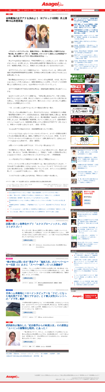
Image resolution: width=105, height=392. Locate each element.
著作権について (84, 375)
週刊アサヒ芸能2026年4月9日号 (45, 282)
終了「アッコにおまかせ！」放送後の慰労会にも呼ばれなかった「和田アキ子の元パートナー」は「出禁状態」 (86, 20)
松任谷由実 (48, 346)
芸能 (18, 10)
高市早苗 (36, 356)
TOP (10, 10)
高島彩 (60, 282)
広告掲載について (93, 375)
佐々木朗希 (44, 353)
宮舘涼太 (16, 353)
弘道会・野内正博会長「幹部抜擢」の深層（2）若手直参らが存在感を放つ (86, 51)
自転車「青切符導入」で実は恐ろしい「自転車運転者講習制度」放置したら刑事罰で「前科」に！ (86, 47)
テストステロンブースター (49, 244)
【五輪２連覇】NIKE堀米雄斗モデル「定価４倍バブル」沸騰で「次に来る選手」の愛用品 (56, 185)
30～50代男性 (59, 244)
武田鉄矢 (38, 346)
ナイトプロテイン (40, 246)
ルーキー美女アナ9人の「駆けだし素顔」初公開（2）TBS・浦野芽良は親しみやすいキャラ (19, 185)
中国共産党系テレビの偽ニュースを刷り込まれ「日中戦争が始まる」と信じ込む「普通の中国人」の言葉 (86, 31)
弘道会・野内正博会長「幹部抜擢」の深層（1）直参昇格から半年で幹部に (86, 61)
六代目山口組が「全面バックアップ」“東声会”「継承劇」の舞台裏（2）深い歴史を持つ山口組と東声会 (86, 37)
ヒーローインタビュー (48, 317)
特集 (30, 244)
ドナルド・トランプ (27, 353)
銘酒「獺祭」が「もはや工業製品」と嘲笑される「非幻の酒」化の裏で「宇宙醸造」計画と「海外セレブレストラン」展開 (86, 26)
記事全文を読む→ (29, 240)
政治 (43, 10)
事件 (51, 10)
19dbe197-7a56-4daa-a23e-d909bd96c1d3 (19, 356)
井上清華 (21, 181)
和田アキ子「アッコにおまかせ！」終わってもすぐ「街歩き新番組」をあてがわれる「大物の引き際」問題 (86, 56)
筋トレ (65, 244)
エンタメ (67, 10)
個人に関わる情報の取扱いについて (70, 375)
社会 (34, 10)
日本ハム (40, 317)
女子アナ (59, 10)
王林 (58, 353)
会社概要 (37, 375)
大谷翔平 (52, 353)
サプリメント (39, 244)
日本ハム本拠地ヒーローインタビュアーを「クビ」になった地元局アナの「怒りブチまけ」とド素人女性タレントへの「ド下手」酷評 (36, 296)
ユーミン (43, 346)
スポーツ (26, 10)
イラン (37, 353)
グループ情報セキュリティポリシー (50, 375)
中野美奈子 (40, 284)
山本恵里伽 (33, 181)
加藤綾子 (56, 282)
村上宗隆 (9, 353)
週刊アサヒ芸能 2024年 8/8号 (43, 181)
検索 (96, 10)
